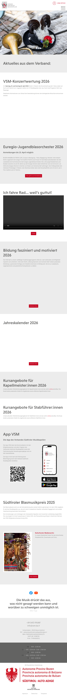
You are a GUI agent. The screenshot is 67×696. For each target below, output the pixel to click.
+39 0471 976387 (33, 622)
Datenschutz (34, 693)
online (51, 389)
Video (33, 233)
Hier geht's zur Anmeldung (33, 176)
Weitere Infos (33, 306)
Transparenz (44, 693)
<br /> (33, 114)
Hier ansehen (33, 576)
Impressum (25, 693)
